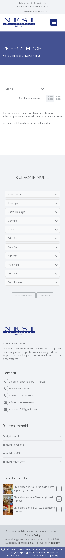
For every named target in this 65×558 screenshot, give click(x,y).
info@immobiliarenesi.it (35, 6)
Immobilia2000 (26, 542)
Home (6, 55)
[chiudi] (54, 555)
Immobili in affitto (13, 453)
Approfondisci (38, 555)
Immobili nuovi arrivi (14, 461)
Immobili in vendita (13, 444)
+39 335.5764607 (37, 2)
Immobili (16, 55)
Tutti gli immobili (12, 436)
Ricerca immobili (33, 55)
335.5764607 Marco (20, 388)
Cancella (45, 295)
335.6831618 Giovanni (21, 395)
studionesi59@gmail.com (23, 409)
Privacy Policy (32, 535)
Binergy (55, 542)
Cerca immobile (24, 295)
